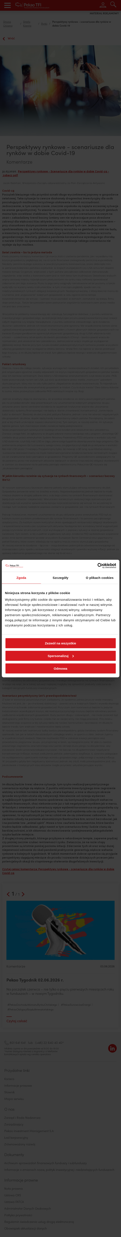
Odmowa (60, 668)
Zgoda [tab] (21, 577)
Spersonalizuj (61, 655)
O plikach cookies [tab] (100, 577)
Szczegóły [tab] (60, 577)
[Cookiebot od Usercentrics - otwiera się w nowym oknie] (97, 566)
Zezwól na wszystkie (60, 643)
